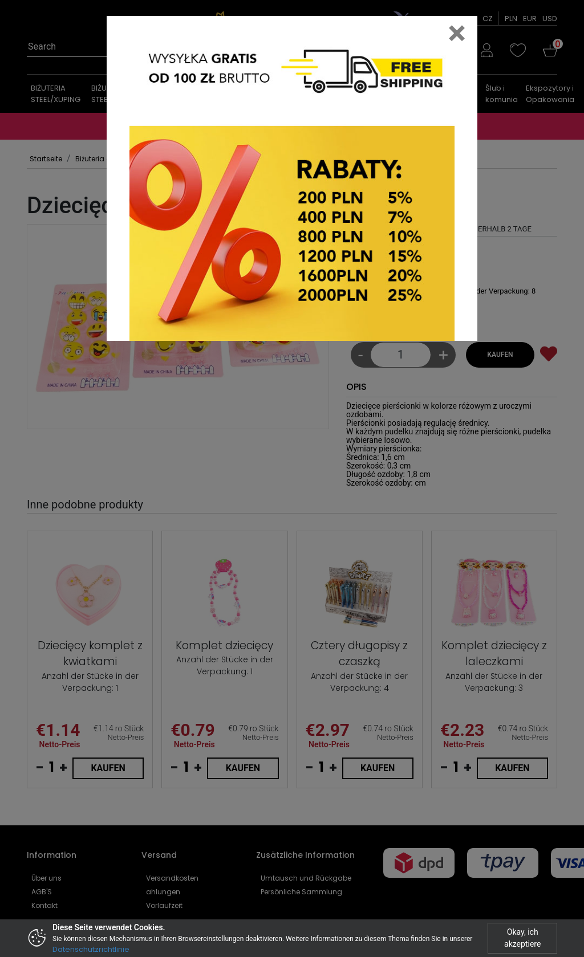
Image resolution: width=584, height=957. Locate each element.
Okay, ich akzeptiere (522, 937)
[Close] (457, 33)
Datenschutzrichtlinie (90, 949)
